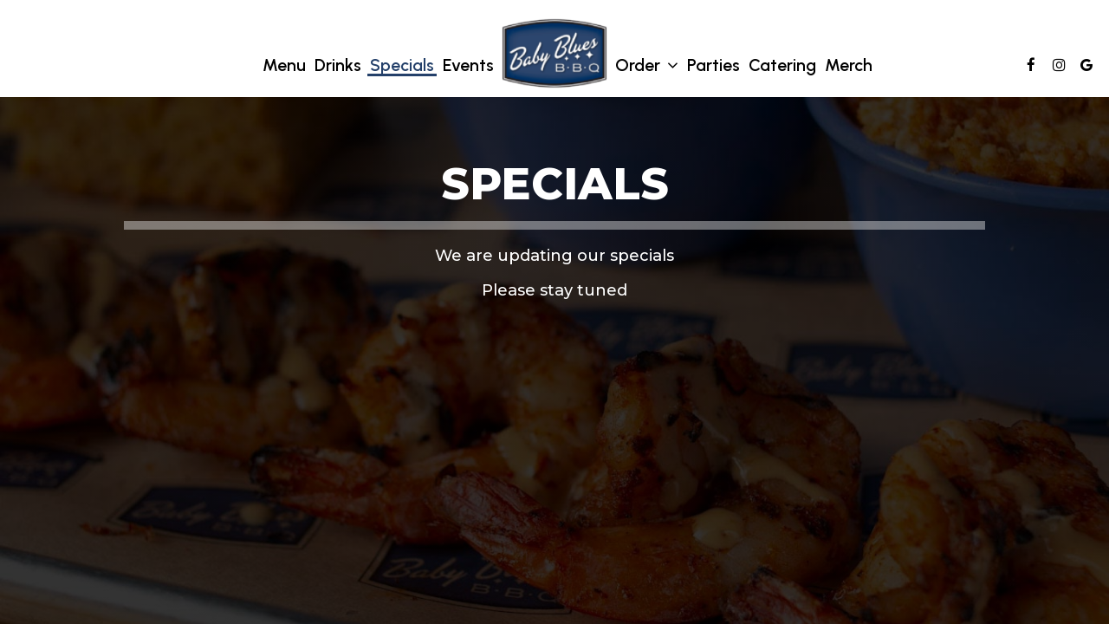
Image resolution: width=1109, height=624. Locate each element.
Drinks (338, 65)
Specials (402, 65)
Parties (713, 65)
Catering (782, 65)
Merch (848, 65)
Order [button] (646, 65)
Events (468, 65)
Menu (284, 65)
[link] (554, 53)
